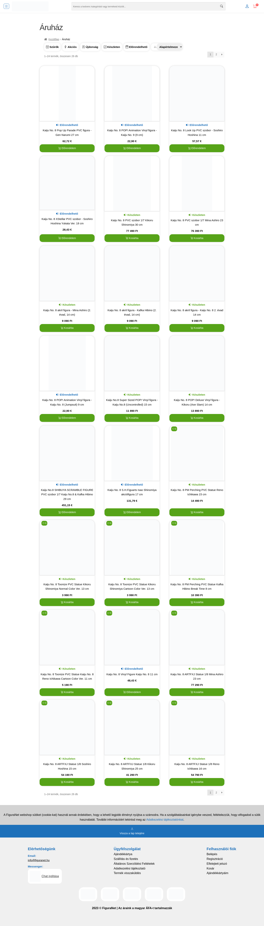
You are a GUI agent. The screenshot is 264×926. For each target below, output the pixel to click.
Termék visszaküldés (127, 873)
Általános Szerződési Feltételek (134, 863)
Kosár (210, 868)
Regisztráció (215, 858)
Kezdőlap (54, 39)
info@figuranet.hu (39, 860)
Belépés (212, 854)
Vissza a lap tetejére (132, 831)
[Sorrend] (169, 46)
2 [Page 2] (216, 54)
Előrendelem (67, 148)
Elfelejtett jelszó (217, 863)
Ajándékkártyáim (217, 873)
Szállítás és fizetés (126, 858)
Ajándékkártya (123, 854)
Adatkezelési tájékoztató (129, 868)
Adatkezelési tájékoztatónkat (165, 819)
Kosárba (132, 238)
